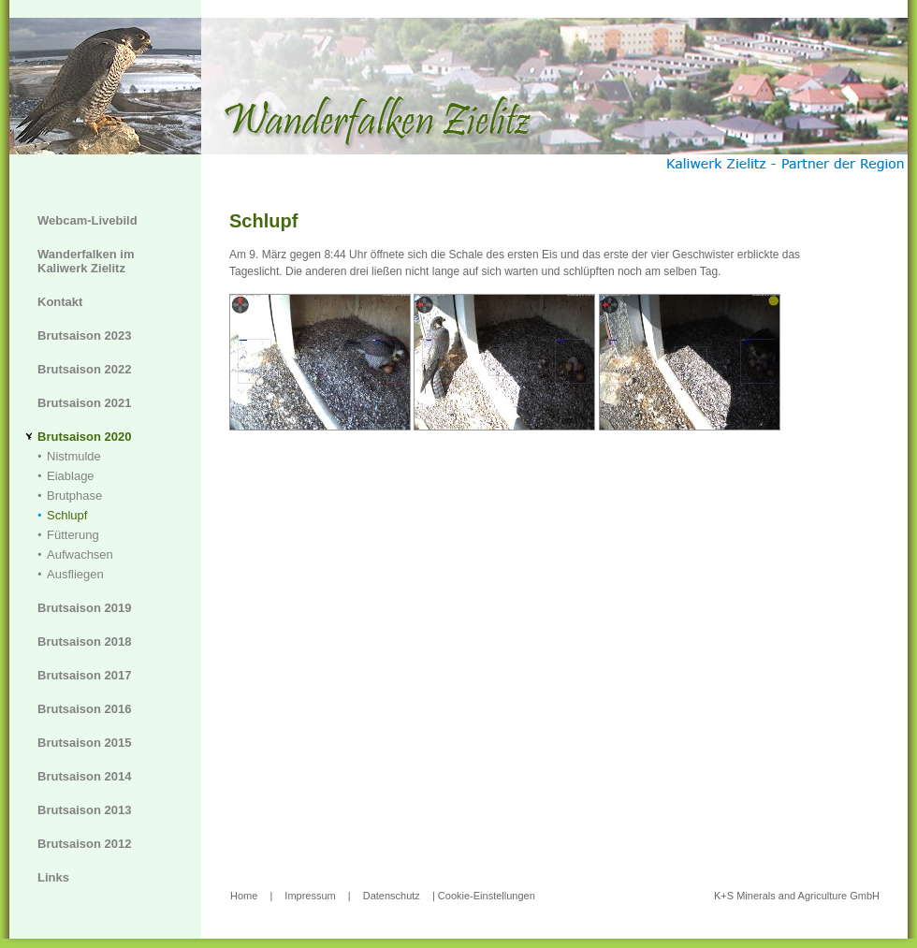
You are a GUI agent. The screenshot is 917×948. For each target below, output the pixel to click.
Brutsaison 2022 (84, 369)
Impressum (309, 895)
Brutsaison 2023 (84, 335)
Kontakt (59, 302)
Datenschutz (391, 895)
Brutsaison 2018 (84, 641)
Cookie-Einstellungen (486, 895)
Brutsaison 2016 (84, 709)
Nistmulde (74, 456)
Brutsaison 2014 (84, 776)
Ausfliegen (75, 574)
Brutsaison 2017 (84, 675)
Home (243, 895)
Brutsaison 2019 (84, 608)
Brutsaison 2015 (84, 743)
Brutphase (74, 496)
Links (53, 877)
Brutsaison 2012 (84, 844)
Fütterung (73, 535)
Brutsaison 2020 (84, 437)
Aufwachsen (80, 554)
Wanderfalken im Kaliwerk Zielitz (86, 261)
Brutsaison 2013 (84, 810)
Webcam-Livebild (87, 220)
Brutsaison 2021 (84, 403)
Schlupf (67, 515)
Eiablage (71, 476)
